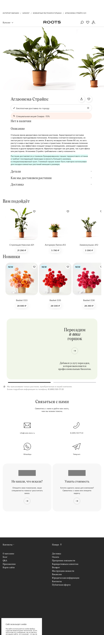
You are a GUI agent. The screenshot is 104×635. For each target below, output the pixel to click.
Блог (5, 556)
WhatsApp (27, 454)
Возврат (56, 567)
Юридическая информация (65, 577)
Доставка (56, 553)
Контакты (7, 544)
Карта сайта (9, 567)
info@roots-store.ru (27, 433)
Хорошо (22, 626)
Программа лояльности (63, 560)
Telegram (76, 454)
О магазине (8, 553)
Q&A (5, 560)
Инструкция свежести (63, 570)
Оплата (55, 556)
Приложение (9, 563)
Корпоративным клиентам (65, 563)
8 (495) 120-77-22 (76, 433)
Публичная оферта (61, 584)
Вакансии (57, 574)
